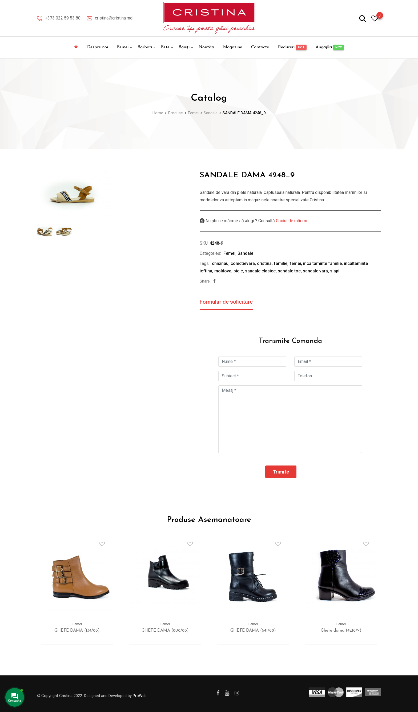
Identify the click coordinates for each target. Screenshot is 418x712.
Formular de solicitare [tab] (226, 302)
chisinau (220, 263)
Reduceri (292, 47)
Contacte (260, 47)
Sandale (245, 253)
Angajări (330, 47)
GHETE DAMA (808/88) (165, 631)
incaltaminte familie (322, 263)
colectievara (243, 263)
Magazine (232, 47)
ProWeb (140, 695)
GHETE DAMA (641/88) (253, 631)
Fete (165, 47)
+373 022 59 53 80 (63, 18)
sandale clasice (260, 270)
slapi (334, 270)
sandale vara (315, 270)
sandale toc (289, 270)
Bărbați (145, 47)
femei (295, 263)
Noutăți (206, 47)
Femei (122, 47)
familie (280, 263)
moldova (222, 270)
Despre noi (97, 47)
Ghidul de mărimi (291, 220)
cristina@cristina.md (113, 18)
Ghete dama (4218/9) (341, 631)
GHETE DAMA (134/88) (77, 631)
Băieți (184, 47)
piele (238, 270)
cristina (264, 263)
